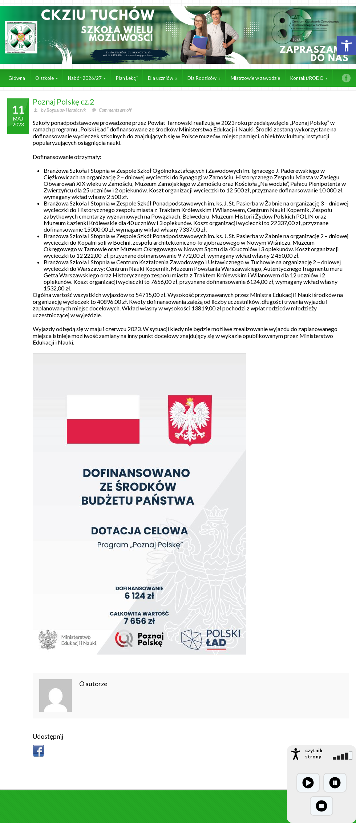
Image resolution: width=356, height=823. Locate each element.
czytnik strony (314, 753)
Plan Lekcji (127, 78)
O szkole (46, 78)
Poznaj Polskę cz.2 (63, 101)
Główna (16, 78)
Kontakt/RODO (309, 78)
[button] (346, 45)
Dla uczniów (162, 78)
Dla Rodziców (204, 78)
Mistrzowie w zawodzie (255, 78)
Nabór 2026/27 (87, 78)
